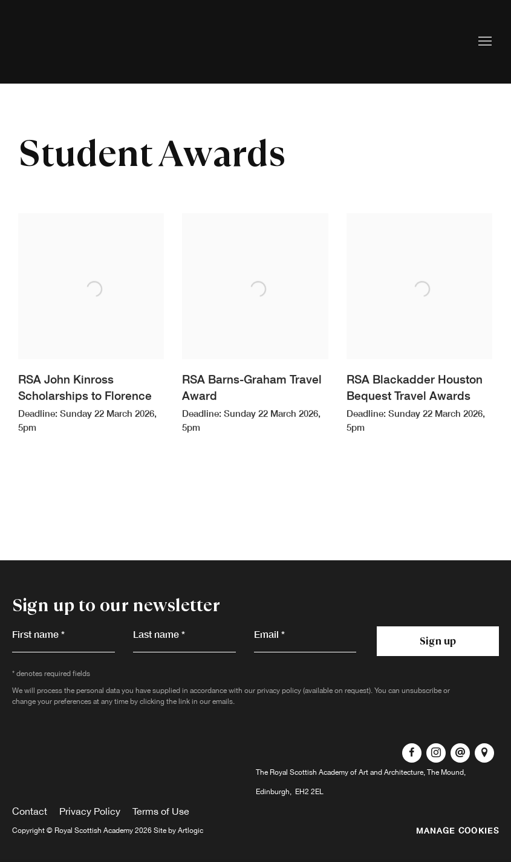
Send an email (460, 753)
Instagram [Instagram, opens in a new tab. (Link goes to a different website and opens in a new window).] (436, 753)
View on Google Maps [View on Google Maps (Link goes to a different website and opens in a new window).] (484, 753)
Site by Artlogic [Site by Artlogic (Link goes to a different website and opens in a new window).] (178, 830)
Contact (29, 811)
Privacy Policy (89, 811)
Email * (269, 634)
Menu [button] (484, 42)
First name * (38, 634)
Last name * (159, 634)
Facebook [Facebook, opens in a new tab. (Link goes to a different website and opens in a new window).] (411, 753)
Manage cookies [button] (457, 830)
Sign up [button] (438, 641)
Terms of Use (160, 811)
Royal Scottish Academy (90, 42)
